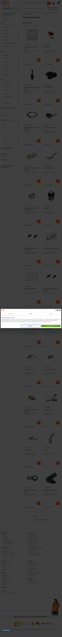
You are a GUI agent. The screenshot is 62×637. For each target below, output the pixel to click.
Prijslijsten (4, 534)
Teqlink (3, 591)
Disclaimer (19, 629)
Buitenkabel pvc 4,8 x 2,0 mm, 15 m (31, 128)
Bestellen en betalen (32, 536)
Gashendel (46, 329)
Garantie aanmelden (32, 543)
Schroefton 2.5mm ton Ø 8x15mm (31, 168)
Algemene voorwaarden (10, 629)
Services (3, 573)
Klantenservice (31, 532)
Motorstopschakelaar (30, 288)
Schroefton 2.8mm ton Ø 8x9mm (50, 289)
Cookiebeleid (44, 629)
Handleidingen (5, 536)
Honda (11, 40)
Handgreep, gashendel (50, 490)
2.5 (11, 127)
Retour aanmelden (32, 541)
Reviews (4, 569)
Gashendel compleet (49, 127)
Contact (29, 561)
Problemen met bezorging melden (35, 547)
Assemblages (5, 575)
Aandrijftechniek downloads (8, 543)
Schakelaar (11, 68)
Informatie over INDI (52, 629)
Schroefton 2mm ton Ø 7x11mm (31, 249)
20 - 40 (11, 115)
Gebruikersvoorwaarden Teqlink (9, 593)
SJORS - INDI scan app (7, 555)
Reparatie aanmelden (33, 545)
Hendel (11, 65)
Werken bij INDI (5, 565)
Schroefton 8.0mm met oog (31, 491)
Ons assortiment (26, 12)
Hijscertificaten (5, 577)
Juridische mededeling (28, 629)
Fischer (11, 33)
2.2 (11, 124)
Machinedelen (35, 12)
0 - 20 (11, 112)
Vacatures (4, 567)
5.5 (11, 140)
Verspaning (4, 583)
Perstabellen (5, 539)
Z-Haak (45, 450)
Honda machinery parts (11, 43)
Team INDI (4, 563)
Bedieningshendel (48, 168)
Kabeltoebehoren (11, 61)
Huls (11, 99)
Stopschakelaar (47, 87)
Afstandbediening (11, 96)
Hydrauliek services (6, 579)
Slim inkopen (4, 547)
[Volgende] (51, 515)
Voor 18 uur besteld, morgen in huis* (35, 8)
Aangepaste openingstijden (34, 554)
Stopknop (46, 47)
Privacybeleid (37, 629)
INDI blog (3, 587)
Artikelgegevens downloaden (8, 553)
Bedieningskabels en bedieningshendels (48, 12)
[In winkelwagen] (39, 60)
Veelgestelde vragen (32, 534)
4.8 (11, 137)
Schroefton (11, 90)
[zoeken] (49, 3)
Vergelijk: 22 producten (53, 9)
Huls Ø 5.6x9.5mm (48, 369)
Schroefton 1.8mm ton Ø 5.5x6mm (31, 209)
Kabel (11, 71)
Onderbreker (47, 409)
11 (48, 515)
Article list (11, 83)
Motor (11, 58)
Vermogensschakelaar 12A (32, 329)
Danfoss (11, 30)
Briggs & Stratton (11, 27)
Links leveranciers (32, 552)
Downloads (4, 532)
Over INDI (3, 561)
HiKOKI (11, 36)
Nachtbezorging (31, 549)
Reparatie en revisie (6, 581)
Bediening (11, 55)
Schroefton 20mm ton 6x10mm (30, 410)
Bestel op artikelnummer (53, 7)
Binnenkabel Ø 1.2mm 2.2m (30, 48)
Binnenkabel (11, 86)
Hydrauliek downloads (7, 541)
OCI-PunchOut (5, 549)
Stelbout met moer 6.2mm (50, 248)
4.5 (11, 133)
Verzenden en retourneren (34, 539)
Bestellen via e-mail (6, 551)
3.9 (11, 130)
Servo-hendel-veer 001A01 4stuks (32, 88)
